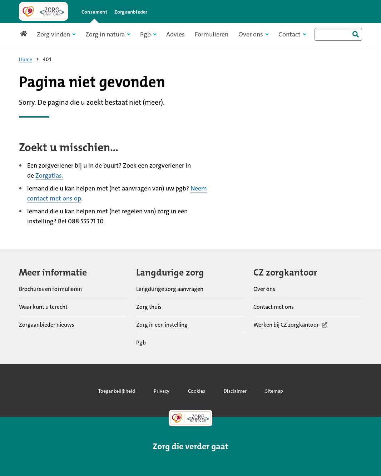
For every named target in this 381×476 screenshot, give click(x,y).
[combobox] (338, 34)
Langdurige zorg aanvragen (169, 288)
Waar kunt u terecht (43, 306)
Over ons (264, 288)
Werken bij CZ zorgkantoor (290, 324)
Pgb (141, 342)
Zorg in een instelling (162, 324)
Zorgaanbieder (131, 12)
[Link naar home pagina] (43, 11)
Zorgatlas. (49, 175)
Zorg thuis (149, 306)
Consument (94, 12)
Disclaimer (235, 391)
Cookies (196, 391)
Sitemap (274, 391)
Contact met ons (273, 306)
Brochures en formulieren (50, 288)
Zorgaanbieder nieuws (46, 324)
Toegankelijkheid (116, 391)
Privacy (161, 391)
